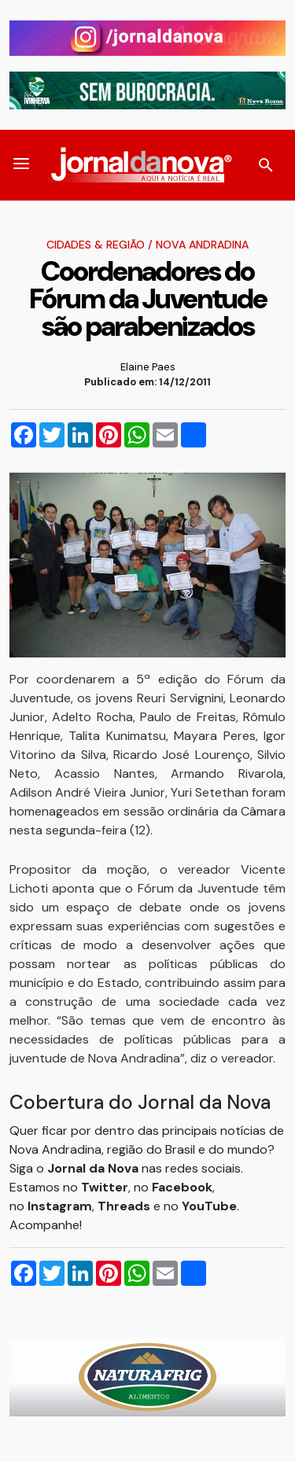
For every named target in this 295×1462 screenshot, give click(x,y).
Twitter (104, 1187)
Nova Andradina (202, 245)
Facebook (182, 1187)
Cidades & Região (95, 245)
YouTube (209, 1206)
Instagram (60, 1206)
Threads (125, 1206)
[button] (21, 165)
